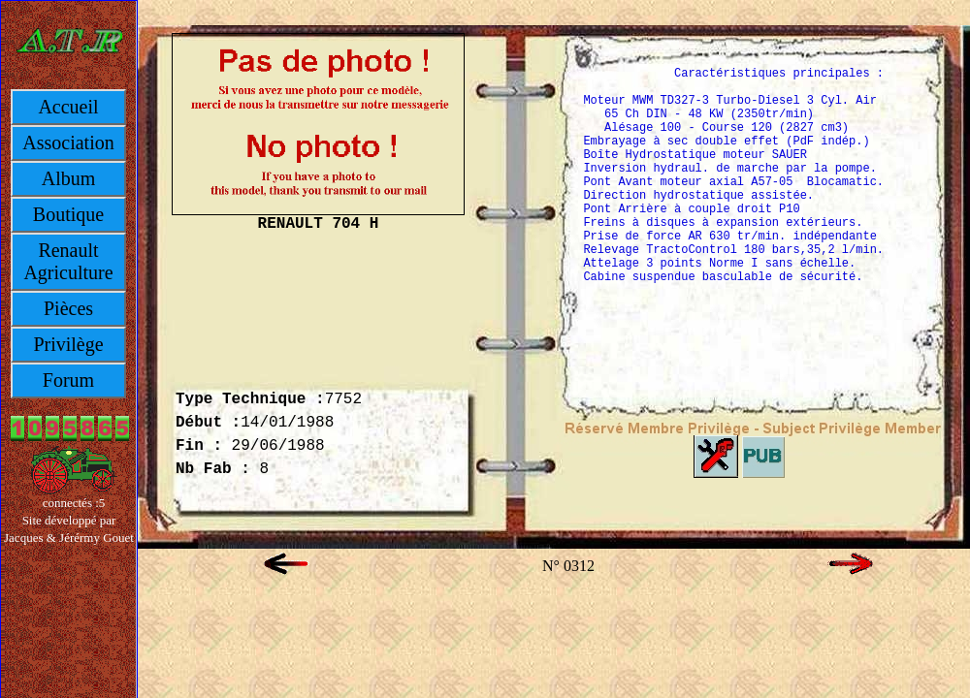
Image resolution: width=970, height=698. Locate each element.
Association (67, 142)
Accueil (68, 106)
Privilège (68, 344)
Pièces (68, 308)
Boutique (68, 214)
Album (69, 178)
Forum (68, 380)
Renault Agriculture (68, 261)
